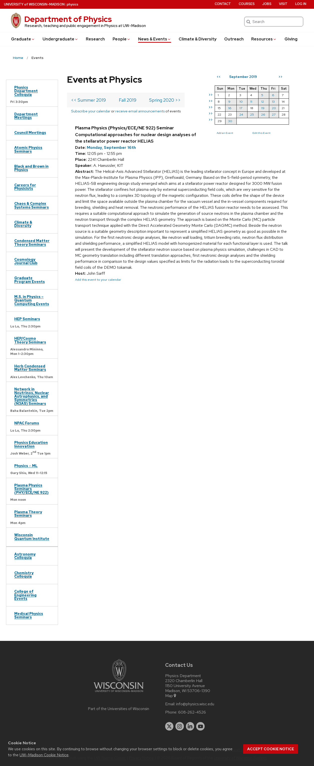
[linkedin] (190, 726)
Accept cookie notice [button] (270, 749)
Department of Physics (68, 19)
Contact (223, 4)
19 (262, 108)
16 (229, 108)
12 (262, 101)
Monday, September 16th (111, 147)
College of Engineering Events (25, 595)
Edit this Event (261, 133)
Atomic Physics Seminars (28, 149)
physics (72, 4)
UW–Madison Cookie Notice (44, 755)
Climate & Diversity (197, 39)
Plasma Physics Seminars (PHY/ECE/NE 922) (31, 489)
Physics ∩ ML (26, 465)
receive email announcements (140, 111)
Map (171, 695)
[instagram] (179, 726)
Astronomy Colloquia (25, 556)
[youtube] (200, 726)
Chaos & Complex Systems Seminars (31, 205)
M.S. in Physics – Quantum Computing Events (31, 300)
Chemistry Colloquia (24, 574)
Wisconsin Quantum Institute (31, 536)
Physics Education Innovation (31, 444)
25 (252, 114)
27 (273, 114)
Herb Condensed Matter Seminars (30, 368)
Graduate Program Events (29, 279)
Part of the (118, 708)
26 (263, 114)
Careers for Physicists (25, 187)
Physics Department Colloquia (26, 91)
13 (273, 101)
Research (95, 39)
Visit (283, 4)
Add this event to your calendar (98, 279)
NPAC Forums (26, 423)
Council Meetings (30, 132)
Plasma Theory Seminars (28, 514)
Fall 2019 (127, 100)
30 (230, 121)
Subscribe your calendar (90, 111)
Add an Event (225, 133)
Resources (264, 39)
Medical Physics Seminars (28, 615)
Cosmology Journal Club (26, 261)
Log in (300, 4)
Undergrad (60, 39)
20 (274, 108)
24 (241, 114)
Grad (23, 39)
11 (251, 101)
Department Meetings (26, 116)
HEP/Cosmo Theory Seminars (30, 340)
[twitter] (169, 726)
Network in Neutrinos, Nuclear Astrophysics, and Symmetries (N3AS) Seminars (31, 396)
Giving (290, 39)
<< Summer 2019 (88, 100)
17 (241, 108)
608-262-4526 (192, 712)
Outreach (234, 39)
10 (241, 101)
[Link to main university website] (119, 693)
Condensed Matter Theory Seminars (32, 242)
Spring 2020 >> (165, 100)
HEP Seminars (27, 318)
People (122, 39)
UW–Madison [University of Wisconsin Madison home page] (34, 4)
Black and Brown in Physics (31, 168)
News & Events (154, 39)
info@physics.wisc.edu (195, 704)
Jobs (266, 4)
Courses (247, 4)
